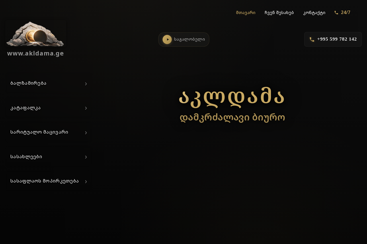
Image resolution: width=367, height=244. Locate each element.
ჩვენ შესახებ (279, 12)
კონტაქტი (314, 12)
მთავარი (245, 12)
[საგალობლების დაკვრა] (167, 39)
